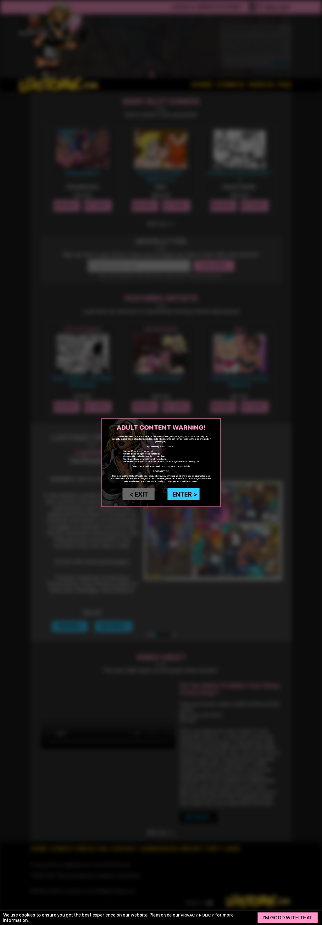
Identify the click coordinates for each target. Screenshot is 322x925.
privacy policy (198, 914)
